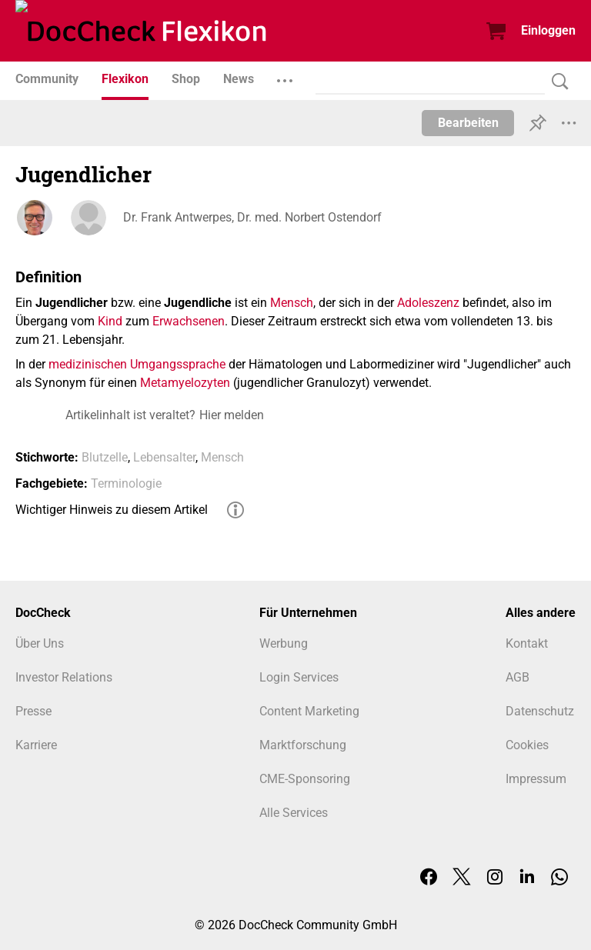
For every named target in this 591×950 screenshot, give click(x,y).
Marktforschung (302, 745)
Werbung (283, 643)
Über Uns (39, 643)
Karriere (36, 745)
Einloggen (548, 30)
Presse (33, 711)
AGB (517, 677)
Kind (110, 321)
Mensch (291, 302)
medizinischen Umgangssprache (136, 364)
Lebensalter (164, 457)
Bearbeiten (468, 122)
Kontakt (527, 643)
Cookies (527, 745)
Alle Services (293, 812)
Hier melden (231, 415)
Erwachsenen (188, 321)
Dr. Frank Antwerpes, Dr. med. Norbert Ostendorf (252, 217)
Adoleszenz (428, 302)
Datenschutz (540, 711)
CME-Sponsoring (304, 779)
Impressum (536, 779)
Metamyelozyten (185, 382)
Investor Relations (63, 677)
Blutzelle (105, 457)
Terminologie (126, 483)
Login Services (299, 677)
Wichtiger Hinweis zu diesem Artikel (111, 509)
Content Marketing (309, 711)
